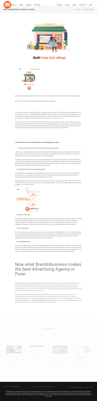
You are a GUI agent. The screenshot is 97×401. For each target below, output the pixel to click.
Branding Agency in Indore (54, 391)
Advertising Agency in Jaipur (13, 393)
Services (56, 2)
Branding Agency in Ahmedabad (82, 391)
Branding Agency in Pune (26, 391)
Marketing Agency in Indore (61, 394)
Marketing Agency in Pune (31, 394)
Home (9, 2)
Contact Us (79, 2)
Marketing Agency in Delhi (75, 394)
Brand (24, 2)
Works (71, 2)
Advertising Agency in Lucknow (42, 393)
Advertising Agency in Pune (27, 393)
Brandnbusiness (89, 9)
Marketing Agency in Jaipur (18, 394)
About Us (16, 2)
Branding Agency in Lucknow (40, 391)
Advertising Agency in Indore (58, 393)
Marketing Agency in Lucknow (46, 394)
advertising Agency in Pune (57, 118)
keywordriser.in (51, 386)
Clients (64, 2)
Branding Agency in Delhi (67, 391)
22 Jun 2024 (78, 9)
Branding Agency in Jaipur (12, 391)
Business (31, 2)
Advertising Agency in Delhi (72, 393)
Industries (40, 2)
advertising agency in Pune (35, 283)
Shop (87, 2)
